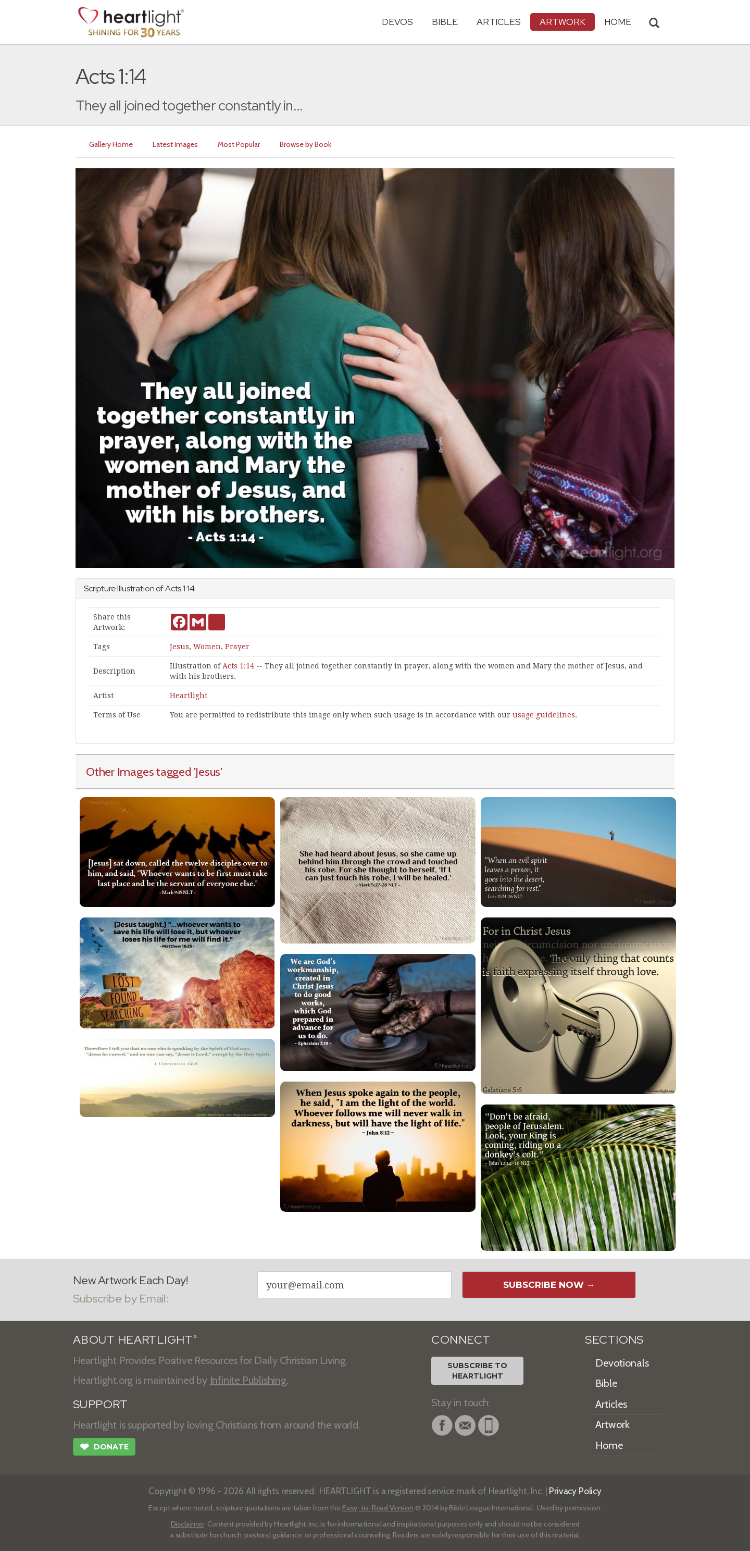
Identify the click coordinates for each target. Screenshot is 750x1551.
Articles (499, 22)
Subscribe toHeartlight (477, 1371)
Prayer (237, 646)
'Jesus (207, 771)
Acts (173, 588)
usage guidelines (543, 715)
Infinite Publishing (248, 1380)
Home (609, 1445)
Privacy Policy (575, 1490)
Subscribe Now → (549, 1285)
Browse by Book (305, 144)
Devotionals (622, 1363)
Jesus (179, 646)
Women (207, 646)
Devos (397, 22)
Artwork (562, 22)
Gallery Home (111, 144)
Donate (104, 1448)
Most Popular (239, 144)
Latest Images (175, 144)
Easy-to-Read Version (378, 1507)
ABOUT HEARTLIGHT (135, 1339)
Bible (445, 22)
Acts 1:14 (238, 666)
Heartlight (188, 695)
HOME (617, 22)
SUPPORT (100, 1404)
